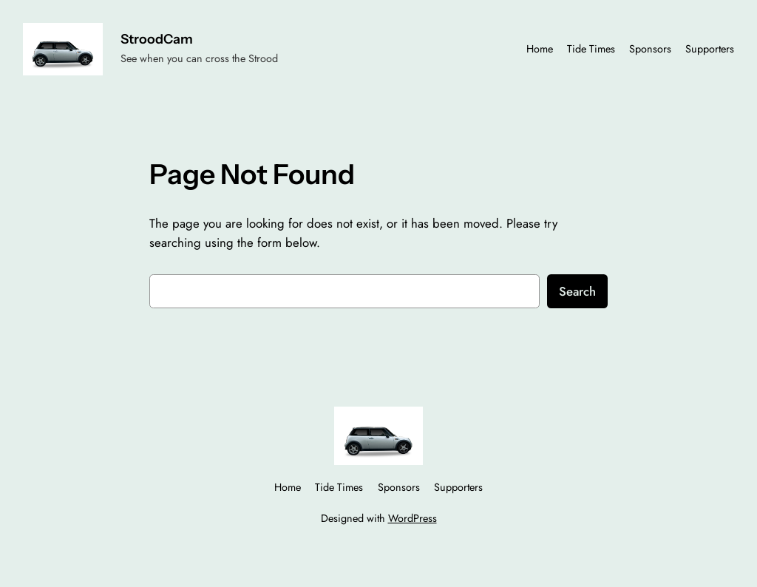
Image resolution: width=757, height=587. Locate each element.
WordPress (412, 518)
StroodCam (156, 39)
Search (577, 291)
